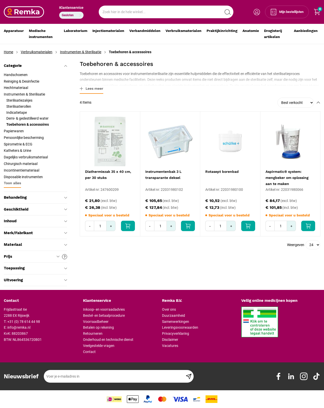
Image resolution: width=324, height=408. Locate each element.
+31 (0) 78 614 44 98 (23, 322)
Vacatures (170, 346)
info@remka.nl (18, 327)
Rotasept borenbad (222, 172)
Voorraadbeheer (96, 322)
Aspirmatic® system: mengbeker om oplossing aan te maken (287, 178)
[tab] (41, 301)
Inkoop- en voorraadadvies (104, 309)
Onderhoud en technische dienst (108, 340)
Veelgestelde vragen (98, 346)
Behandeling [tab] (35, 197)
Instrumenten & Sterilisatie (80, 52)
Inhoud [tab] (35, 221)
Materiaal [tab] (35, 244)
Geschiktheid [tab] (35, 209)
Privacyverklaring (175, 333)
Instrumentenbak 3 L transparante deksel (163, 175)
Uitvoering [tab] (35, 280)
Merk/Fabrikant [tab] (35, 233)
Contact (89, 352)
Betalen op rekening (98, 327)
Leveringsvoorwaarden (180, 327)
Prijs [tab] (35, 256)
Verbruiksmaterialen (36, 52)
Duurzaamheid (173, 315)
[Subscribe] (189, 376)
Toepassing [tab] (35, 268)
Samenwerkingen (175, 322)
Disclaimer (170, 340)
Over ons (169, 309)
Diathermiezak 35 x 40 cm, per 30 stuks (108, 175)
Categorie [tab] (35, 65)
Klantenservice (71, 8)
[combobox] (166, 12)
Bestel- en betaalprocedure (104, 315)
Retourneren (93, 333)
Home (8, 52)
